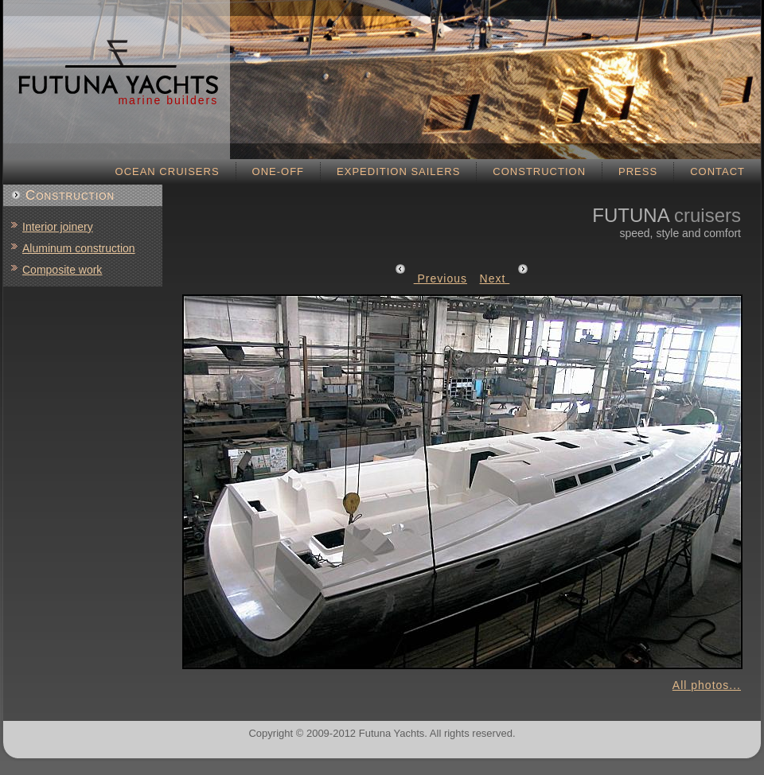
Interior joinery (57, 226)
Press (637, 171)
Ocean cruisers (167, 171)
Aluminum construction (78, 248)
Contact (717, 171)
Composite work (62, 269)
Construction (539, 171)
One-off (278, 171)
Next (504, 278)
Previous (431, 278)
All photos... (706, 685)
